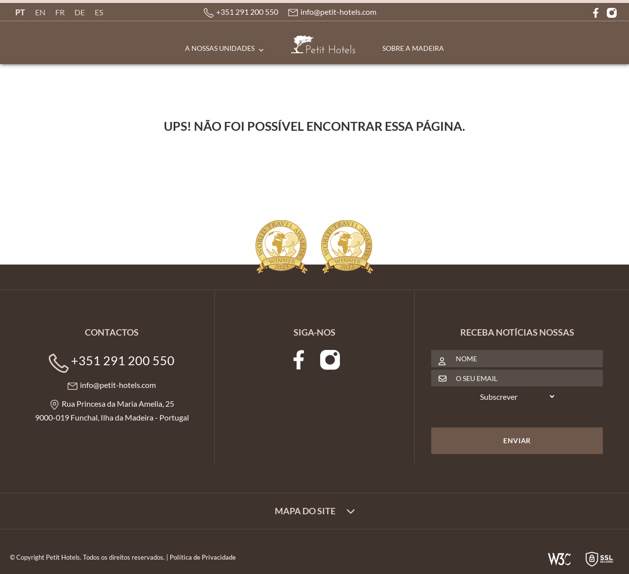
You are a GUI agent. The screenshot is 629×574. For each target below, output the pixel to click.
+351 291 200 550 (247, 11)
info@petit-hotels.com (338, 11)
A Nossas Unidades (220, 48)
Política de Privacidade (203, 557)
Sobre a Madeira (413, 48)
